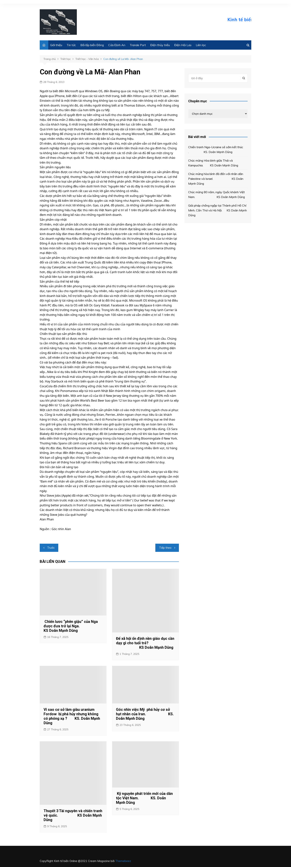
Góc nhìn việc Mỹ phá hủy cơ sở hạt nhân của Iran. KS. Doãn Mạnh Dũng (145, 714)
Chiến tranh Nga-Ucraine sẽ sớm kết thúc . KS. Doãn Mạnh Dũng (215, 149)
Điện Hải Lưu (182, 45)
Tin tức (71, 45)
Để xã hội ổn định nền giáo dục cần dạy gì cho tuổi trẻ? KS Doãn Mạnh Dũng (145, 643)
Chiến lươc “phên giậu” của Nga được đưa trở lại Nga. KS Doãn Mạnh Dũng (71, 626)
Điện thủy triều (160, 45)
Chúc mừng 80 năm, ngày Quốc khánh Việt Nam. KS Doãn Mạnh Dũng (216, 194)
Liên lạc (201, 45)
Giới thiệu (56, 45)
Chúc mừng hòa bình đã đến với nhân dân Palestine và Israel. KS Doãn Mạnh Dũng (215, 178)
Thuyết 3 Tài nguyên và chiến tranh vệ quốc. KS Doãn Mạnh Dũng (73, 815)
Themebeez (123, 861)
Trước (51, 547)
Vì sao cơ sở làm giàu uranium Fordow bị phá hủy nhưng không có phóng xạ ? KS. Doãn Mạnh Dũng (72, 716)
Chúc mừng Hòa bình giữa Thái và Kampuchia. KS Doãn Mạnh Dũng (213, 163)
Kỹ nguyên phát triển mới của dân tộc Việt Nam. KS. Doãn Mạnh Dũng (144, 798)
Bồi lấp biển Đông (92, 45)
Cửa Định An (116, 45)
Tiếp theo (165, 547)
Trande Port (138, 45)
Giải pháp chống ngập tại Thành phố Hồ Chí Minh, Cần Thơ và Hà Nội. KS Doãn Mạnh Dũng (217, 210)
